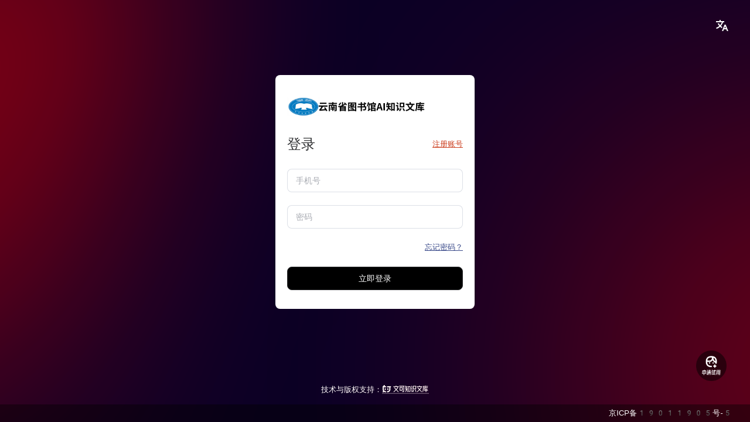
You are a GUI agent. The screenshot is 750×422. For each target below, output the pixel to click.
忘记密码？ (444, 247)
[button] (722, 26)
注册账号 (447, 143)
